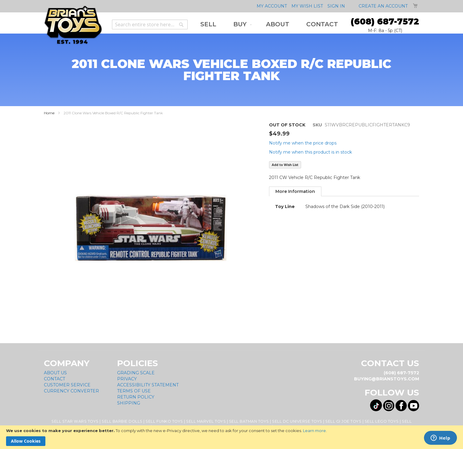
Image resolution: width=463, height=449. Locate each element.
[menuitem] (208, 24)
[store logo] (73, 25)
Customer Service (67, 385)
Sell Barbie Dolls (122, 421)
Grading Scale (136, 373)
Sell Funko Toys (164, 421)
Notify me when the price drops (303, 143)
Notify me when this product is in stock (310, 152)
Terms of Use (134, 391)
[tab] (295, 191)
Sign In (336, 6)
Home (49, 113)
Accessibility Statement (148, 385)
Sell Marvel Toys (206, 421)
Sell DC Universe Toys (297, 421)
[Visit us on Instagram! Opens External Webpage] (388, 405)
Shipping (128, 403)
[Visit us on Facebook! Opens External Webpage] (401, 405)
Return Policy (135, 397)
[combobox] (150, 24)
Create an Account (383, 6)
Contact (54, 379)
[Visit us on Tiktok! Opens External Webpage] (376, 405)
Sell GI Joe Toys (343, 421)
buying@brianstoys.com (386, 379)
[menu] (269, 24)
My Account (272, 6)
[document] (231, 437)
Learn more (314, 430)
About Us (55, 373)
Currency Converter (71, 391)
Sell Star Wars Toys (75, 421)
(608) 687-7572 (385, 21)
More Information (295, 191)
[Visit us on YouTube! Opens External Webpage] (413, 405)
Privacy (127, 379)
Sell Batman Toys (249, 421)
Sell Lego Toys (382, 421)
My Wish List (307, 6)
